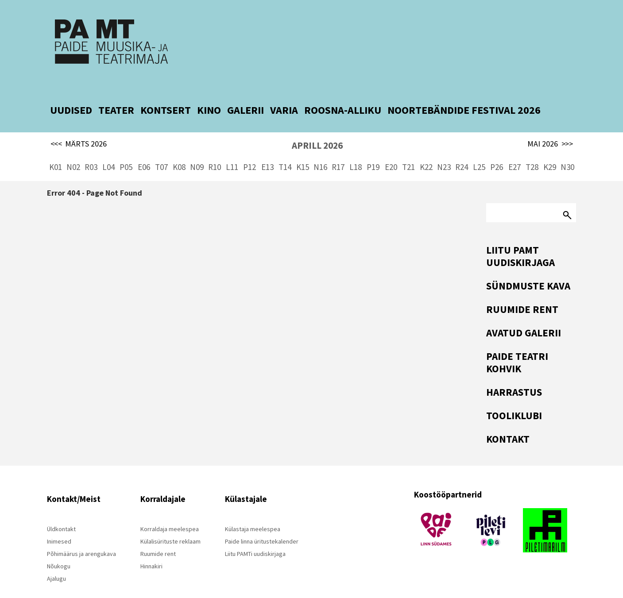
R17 (338, 150)
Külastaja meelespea (252, 513)
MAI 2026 (550, 127)
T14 (285, 150)
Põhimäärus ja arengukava (81, 537)
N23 (444, 150)
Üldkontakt (61, 513)
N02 (73, 150)
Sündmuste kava (528, 269)
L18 (355, 150)
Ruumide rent (522, 292)
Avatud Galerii (523, 316)
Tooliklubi (514, 399)
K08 (179, 150)
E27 (514, 150)
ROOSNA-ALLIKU (342, 93)
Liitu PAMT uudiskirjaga (520, 239)
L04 (108, 150)
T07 (161, 150)
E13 (267, 150)
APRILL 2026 (317, 129)
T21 (408, 150)
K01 (55, 150)
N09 (197, 150)
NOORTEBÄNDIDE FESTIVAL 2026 (464, 93)
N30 (567, 150)
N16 (320, 150)
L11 (232, 150)
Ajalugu (56, 562)
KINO (209, 93)
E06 (144, 150)
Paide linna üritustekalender (261, 525)
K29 (549, 150)
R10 (214, 150)
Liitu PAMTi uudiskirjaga (255, 537)
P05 (126, 150)
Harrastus (514, 375)
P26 (496, 150)
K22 (426, 150)
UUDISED (71, 93)
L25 (479, 150)
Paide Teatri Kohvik (517, 346)
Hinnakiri (151, 550)
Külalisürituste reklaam (170, 525)
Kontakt (508, 422)
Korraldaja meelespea (169, 513)
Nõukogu (58, 550)
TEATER (116, 93)
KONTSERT (165, 93)
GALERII (245, 93)
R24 (461, 150)
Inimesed (59, 525)
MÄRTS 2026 (78, 127)
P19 (373, 150)
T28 (532, 150)
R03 (91, 150)
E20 (391, 150)
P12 (249, 150)
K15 (302, 150)
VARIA (284, 93)
